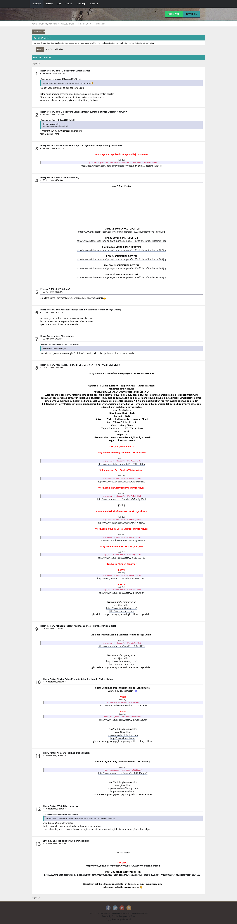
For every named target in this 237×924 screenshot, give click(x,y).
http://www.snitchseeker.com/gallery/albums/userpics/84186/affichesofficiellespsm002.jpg (121, 250)
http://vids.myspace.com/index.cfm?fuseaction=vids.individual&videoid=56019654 (121, 165)
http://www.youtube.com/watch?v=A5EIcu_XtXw (121, 464)
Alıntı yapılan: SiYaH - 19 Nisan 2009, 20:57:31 (57, 120)
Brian (132, 916)
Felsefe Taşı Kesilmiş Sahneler (74, 752)
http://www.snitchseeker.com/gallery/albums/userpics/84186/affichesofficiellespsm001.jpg (121, 240)
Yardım (49, 4)
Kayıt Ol (94, 4)
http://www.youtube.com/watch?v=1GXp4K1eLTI (123, 705)
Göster (126, 853)
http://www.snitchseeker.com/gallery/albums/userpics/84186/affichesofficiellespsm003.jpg (121, 259)
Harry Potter (47, 70)
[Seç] (123, 160)
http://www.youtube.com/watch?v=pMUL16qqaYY (122, 773)
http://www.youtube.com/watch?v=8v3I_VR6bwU (121, 522)
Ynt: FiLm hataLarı (68, 806)
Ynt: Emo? (64, 289)
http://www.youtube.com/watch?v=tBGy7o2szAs (121, 540)
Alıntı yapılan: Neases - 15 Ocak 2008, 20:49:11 (60, 814)
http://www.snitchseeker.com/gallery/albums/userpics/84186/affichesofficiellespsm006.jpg (121, 277)
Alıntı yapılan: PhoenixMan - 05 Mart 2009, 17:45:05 (60, 344)
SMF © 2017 (105, 913)
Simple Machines (118, 913)
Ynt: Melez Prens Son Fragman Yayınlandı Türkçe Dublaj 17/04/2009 (91, 111)
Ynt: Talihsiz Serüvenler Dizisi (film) (71, 840)
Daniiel (115, 916)
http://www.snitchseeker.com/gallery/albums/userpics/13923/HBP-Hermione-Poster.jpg (121, 231)
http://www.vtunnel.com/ (121, 611)
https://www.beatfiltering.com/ (121, 608)
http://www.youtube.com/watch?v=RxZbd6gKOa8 (121, 499)
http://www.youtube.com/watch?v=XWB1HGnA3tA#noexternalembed (123, 865)
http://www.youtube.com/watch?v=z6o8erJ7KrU (121, 646)
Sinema (47, 840)
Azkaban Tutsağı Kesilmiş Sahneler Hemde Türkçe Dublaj (86, 625)
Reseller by (107, 916)
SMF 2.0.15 (94, 913)
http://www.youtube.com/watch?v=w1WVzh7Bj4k (121, 578)
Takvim (68, 4)
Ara (59, 4)
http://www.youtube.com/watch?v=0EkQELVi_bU (121, 557)
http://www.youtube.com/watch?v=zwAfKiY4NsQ (121, 481)
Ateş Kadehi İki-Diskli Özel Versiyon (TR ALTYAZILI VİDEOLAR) (88, 364)
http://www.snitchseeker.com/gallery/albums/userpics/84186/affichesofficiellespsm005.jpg (121, 268)
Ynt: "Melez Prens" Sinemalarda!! (73, 70)
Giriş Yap (81, 4)
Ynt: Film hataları (65, 336)
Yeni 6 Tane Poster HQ (67, 177)
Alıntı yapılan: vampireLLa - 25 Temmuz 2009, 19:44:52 (61, 79)
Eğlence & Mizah (48, 289)
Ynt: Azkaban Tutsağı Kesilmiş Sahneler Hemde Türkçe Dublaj (88, 309)
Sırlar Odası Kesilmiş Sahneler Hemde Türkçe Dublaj (85, 679)
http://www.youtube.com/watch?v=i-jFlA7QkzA (121, 592)
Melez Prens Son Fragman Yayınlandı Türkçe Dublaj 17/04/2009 (89, 145)
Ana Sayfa (36, 4)
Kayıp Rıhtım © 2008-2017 (137, 913)
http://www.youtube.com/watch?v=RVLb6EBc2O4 (123, 719)
